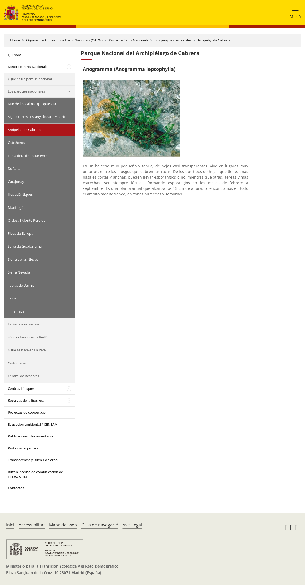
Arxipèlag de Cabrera (214, 40)
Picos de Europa (20, 233)
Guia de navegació (99, 525)
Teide (12, 298)
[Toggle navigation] (293, 12)
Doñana (14, 168)
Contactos (16, 488)
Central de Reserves (23, 376)
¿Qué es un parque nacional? (30, 78)
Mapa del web (63, 525)
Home (15, 40)
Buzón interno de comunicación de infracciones (35, 474)
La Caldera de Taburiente (27, 155)
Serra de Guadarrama (25, 246)
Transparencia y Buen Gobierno (33, 459)
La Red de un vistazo (24, 324)
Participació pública (23, 448)
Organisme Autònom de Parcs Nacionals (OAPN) (64, 40)
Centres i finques (21, 388)
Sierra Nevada (19, 272)
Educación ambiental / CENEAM (33, 424)
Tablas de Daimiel (21, 285)
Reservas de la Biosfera (26, 400)
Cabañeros (16, 142)
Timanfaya (16, 311)
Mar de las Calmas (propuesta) (32, 103)
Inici (10, 525)
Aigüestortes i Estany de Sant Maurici (37, 116)
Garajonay (16, 181)
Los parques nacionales (172, 40)
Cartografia (17, 363)
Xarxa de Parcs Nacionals (128, 40)
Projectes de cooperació (27, 412)
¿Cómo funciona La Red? (27, 337)
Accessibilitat (32, 525)
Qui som (14, 54)
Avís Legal (132, 525)
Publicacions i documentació (30, 436)
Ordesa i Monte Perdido (27, 220)
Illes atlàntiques (20, 194)
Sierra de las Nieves (23, 259)
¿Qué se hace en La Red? (27, 350)
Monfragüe (16, 207)
